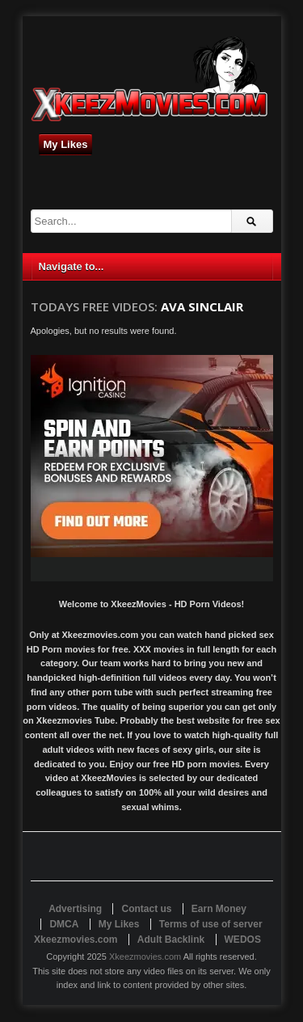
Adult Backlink (170, 939)
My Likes (66, 144)
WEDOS (243, 939)
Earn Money (218, 908)
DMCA (63, 924)
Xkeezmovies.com (145, 956)
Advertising (75, 908)
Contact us (146, 908)
